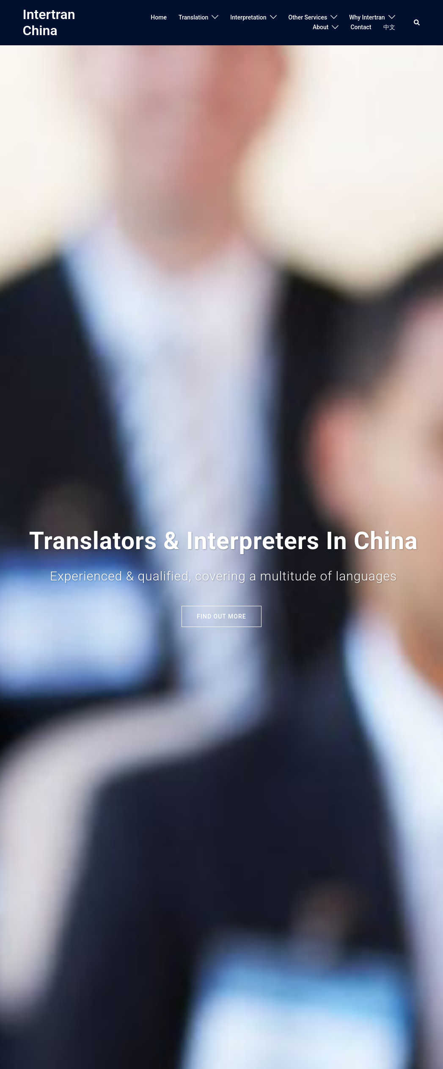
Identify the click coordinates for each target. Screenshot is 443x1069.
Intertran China (49, 22)
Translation (193, 17)
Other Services (308, 17)
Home (159, 17)
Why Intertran (367, 17)
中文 (389, 27)
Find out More (221, 616)
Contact (360, 27)
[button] (417, 22)
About (321, 27)
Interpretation (248, 17)
